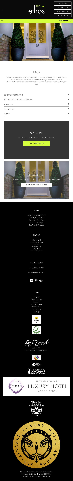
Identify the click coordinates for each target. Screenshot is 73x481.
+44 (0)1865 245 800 (36, 268)
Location (37, 297)
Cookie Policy (36, 309)
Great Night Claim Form (36, 220)
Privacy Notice (36, 307)
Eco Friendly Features (36, 225)
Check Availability (36, 143)
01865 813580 (12, 82)
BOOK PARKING (63, 11)
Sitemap (36, 312)
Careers (36, 302)
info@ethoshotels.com (30, 82)
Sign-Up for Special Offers (36, 215)
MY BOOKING (63, 15)
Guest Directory (36, 299)
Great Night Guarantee (36, 218)
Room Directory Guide (42, 79)
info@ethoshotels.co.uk (36, 272)
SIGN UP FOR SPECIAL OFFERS (36, 185)
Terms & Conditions (36, 304)
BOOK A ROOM (63, 3)
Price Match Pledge (36, 223)
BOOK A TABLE (63, 7)
